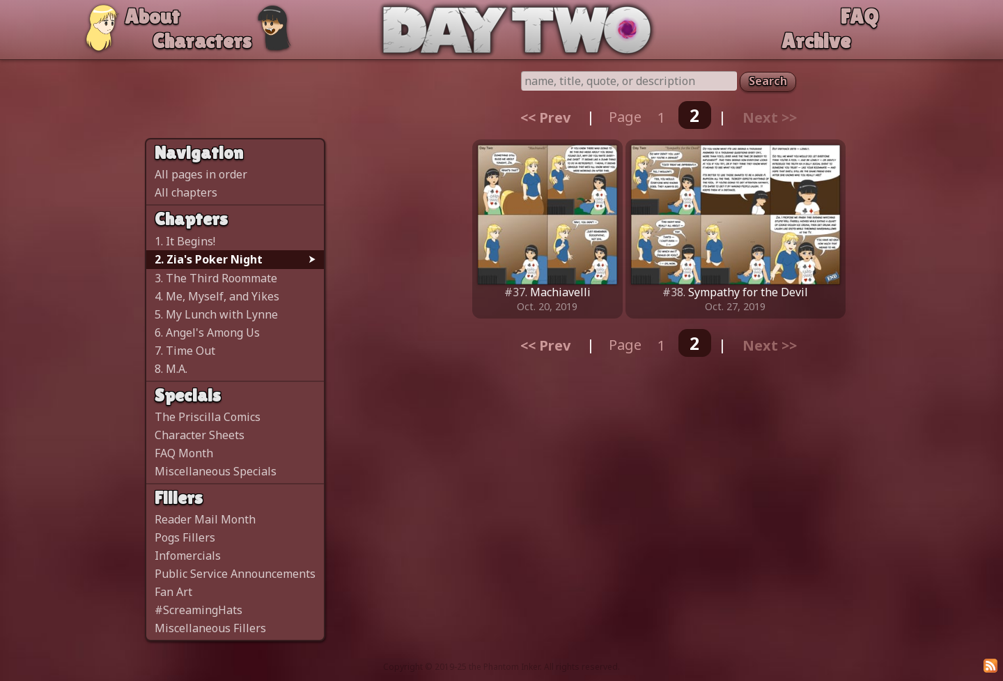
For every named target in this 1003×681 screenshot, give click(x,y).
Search (768, 81)
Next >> (769, 116)
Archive (816, 41)
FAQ (859, 16)
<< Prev (545, 116)
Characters (202, 41)
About (152, 16)
